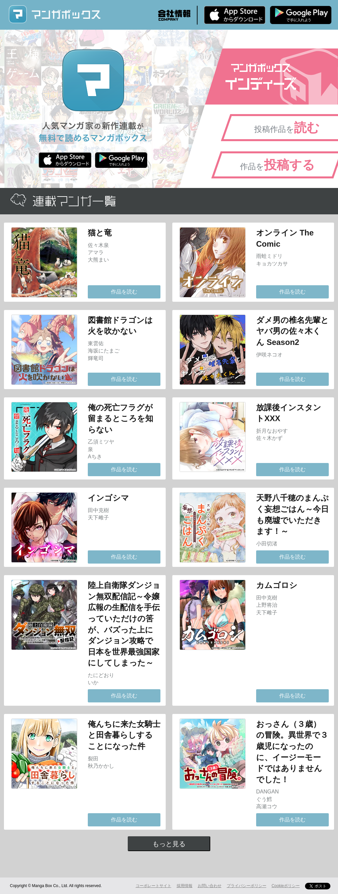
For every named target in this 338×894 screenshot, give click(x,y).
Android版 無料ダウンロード (300, 15)
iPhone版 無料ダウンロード (234, 15)
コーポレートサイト (153, 886)
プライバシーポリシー (246, 886)
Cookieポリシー (286, 886)
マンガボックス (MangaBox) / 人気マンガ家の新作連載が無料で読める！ (54, 14)
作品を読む (124, 291)
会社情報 (174, 15)
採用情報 (184, 886)
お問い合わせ (209, 886)
